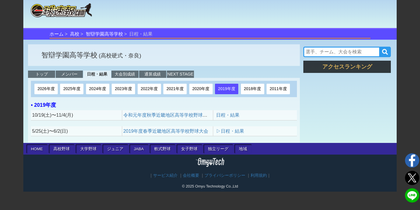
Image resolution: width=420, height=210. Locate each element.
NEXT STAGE (180, 74)
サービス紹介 (165, 175)
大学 (88, 149)
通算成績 (152, 74)
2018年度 (252, 88)
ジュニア (115, 149)
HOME (37, 149)
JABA (139, 149)
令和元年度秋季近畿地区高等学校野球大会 (167, 115)
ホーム (57, 34)
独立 (218, 149)
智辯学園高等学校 (104, 34)
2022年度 (149, 88)
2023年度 (123, 88)
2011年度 (278, 88)
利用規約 (259, 175)
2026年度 (46, 88)
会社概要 (191, 175)
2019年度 (226, 88)
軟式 (162, 149)
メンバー (69, 74)
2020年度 (200, 88)
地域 (243, 149)
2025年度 (71, 88)
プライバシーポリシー (224, 175)
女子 (189, 149)
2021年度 (175, 88)
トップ (42, 74)
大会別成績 (125, 74)
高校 (74, 34)
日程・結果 (97, 74)
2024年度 (97, 88)
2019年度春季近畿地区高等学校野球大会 (166, 131)
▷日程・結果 (230, 131)
